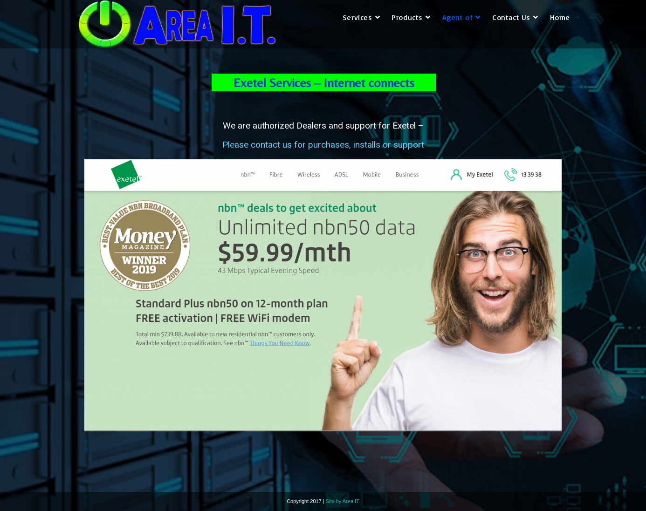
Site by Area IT (342, 501)
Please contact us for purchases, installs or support (323, 144)
